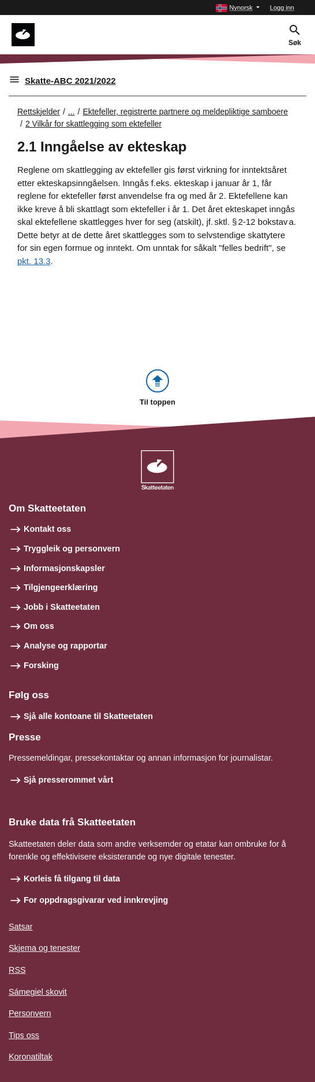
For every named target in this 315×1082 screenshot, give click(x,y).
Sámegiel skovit (38, 991)
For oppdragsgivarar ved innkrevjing (96, 900)
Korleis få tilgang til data (72, 878)
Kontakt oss (47, 528)
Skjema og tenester (44, 948)
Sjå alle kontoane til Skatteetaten (88, 716)
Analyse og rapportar (65, 645)
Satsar (21, 926)
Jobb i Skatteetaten (62, 607)
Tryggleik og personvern (72, 548)
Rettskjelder (38, 111)
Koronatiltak (30, 1056)
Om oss (39, 626)
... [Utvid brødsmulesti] (71, 111)
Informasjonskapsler (64, 568)
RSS (17, 969)
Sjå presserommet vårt (68, 779)
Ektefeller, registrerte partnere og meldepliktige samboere (185, 111)
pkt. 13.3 (34, 261)
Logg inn (282, 7)
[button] (237, 8)
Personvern (30, 1013)
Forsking (41, 665)
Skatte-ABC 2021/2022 (70, 81)
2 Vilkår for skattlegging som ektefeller (93, 123)
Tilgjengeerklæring (60, 587)
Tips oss (24, 1035)
